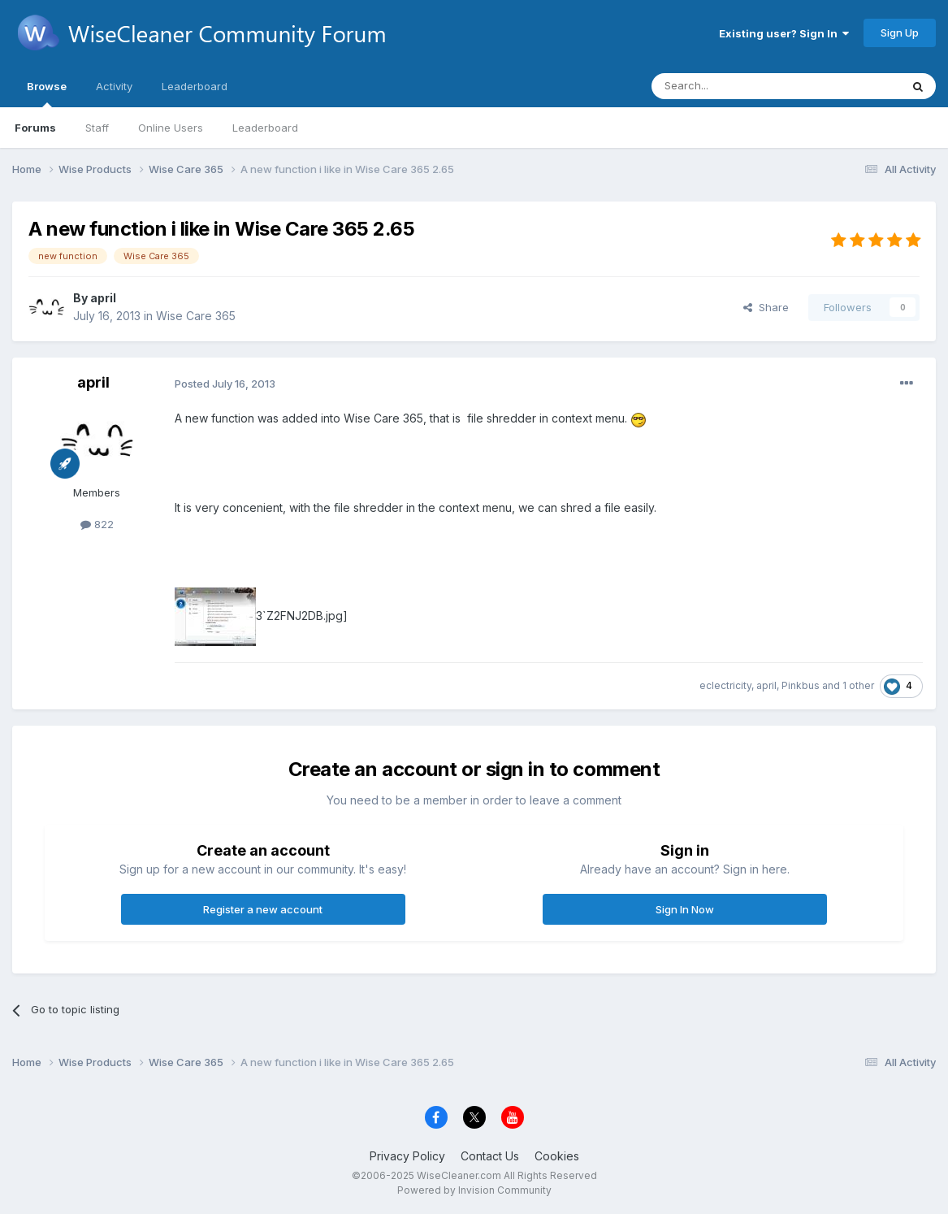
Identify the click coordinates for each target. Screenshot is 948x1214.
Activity (114, 86)
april (103, 298)
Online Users (170, 127)
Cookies (557, 1156)
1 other (858, 685)
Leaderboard (265, 127)
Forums (35, 127)
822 (97, 524)
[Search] (734, 86)
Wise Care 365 (196, 316)
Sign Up (900, 32)
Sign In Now (685, 909)
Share (766, 307)
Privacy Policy (407, 1156)
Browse (47, 93)
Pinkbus (800, 685)
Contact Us (490, 1156)
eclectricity (725, 685)
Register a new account (262, 909)
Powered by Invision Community (474, 1190)
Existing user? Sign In (784, 33)
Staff (97, 127)
